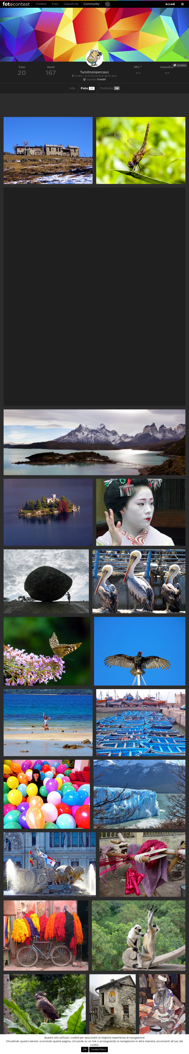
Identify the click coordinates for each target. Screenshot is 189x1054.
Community (91, 4)
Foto (55, 4)
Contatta (179, 65)
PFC (138, 67)
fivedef (101, 79)
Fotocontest (16, 3)
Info (72, 88)
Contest (41, 4)
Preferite (110, 88)
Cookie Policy (98, 1049)
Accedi (170, 4)
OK (85, 1049)
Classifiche (71, 4)
